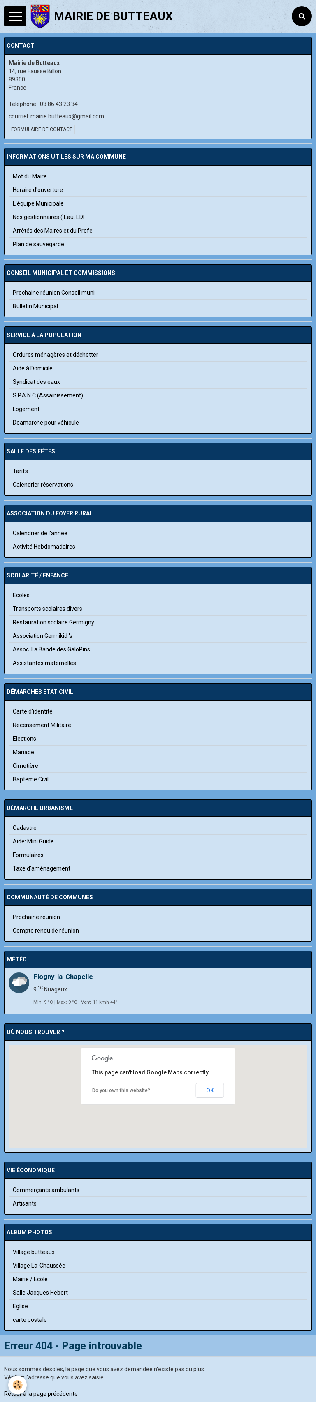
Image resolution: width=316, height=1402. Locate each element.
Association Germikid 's (42, 636)
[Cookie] (17, 1385)
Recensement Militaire (42, 725)
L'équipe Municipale (38, 203)
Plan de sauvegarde (38, 244)
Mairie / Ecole (30, 1279)
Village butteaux (34, 1252)
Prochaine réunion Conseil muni (54, 292)
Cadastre (25, 828)
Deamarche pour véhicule (46, 422)
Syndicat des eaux (36, 382)
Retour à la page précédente (41, 1393)
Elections (24, 738)
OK (210, 1090)
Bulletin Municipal (35, 306)
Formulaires (28, 855)
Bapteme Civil (31, 779)
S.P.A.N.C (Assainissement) (48, 395)
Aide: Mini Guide (33, 841)
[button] (158, 1108)
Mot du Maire (30, 176)
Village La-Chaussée (39, 1265)
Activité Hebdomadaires (44, 546)
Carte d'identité (33, 711)
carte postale (30, 1320)
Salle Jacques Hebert (40, 1292)
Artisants (25, 1203)
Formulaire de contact (41, 129)
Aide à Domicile (33, 368)
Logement (26, 409)
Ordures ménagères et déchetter (55, 354)
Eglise (20, 1306)
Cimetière (25, 765)
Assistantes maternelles (44, 663)
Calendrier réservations (43, 484)
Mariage (23, 752)
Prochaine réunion (36, 917)
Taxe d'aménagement (41, 868)
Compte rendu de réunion (46, 930)
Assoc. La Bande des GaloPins (51, 649)
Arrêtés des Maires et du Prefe (53, 230)
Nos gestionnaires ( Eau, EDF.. (50, 217)
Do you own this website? (121, 1090)
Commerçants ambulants (46, 1190)
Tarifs (20, 471)
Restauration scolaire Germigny (53, 622)
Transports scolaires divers (47, 608)
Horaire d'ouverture (38, 190)
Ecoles (21, 595)
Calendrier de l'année (40, 533)
